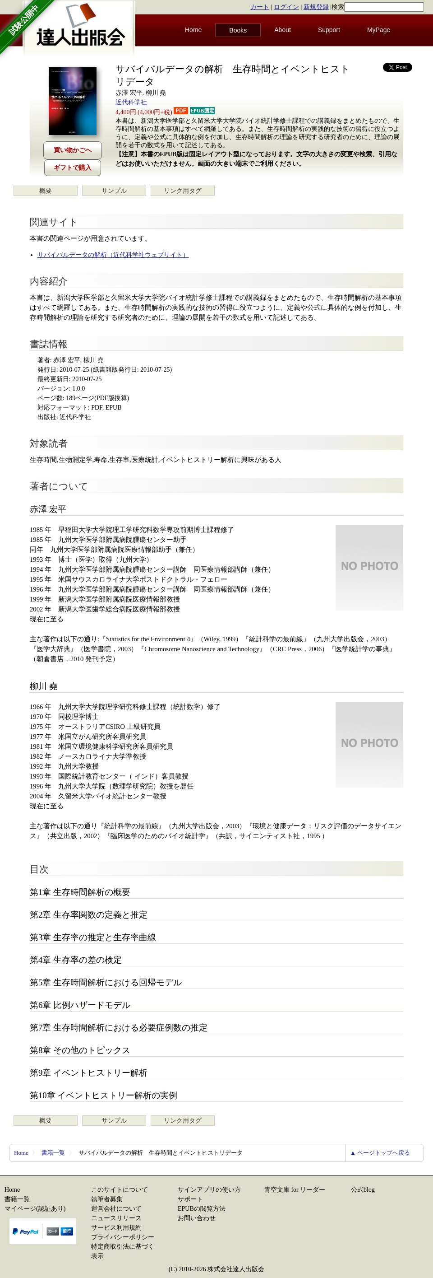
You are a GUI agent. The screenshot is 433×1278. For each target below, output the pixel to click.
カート (259, 7)
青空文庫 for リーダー (294, 1189)
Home (193, 29)
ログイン (286, 7)
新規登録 (316, 7)
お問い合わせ (197, 1218)
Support (329, 29)
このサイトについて (119, 1189)
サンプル (114, 190)
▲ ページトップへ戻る (380, 1152)
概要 (45, 190)
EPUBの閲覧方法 (202, 1208)
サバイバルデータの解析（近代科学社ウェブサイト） (113, 255)
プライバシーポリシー (122, 1237)
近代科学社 (131, 102)
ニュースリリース (116, 1218)
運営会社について (116, 1208)
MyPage (378, 29)
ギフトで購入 (73, 167)
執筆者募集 (107, 1199)
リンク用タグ (183, 190)
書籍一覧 (53, 1152)
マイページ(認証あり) (35, 1208)
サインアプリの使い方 (209, 1189)
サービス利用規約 (116, 1227)
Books (238, 30)
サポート (190, 1199)
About (282, 29)
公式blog (363, 1189)
